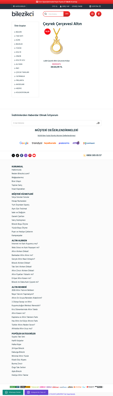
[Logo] (23, 13)
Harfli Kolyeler (18, 340)
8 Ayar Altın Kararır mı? (21, 278)
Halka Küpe (16, 344)
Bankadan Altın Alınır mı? (22, 255)
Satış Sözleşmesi (18, 220)
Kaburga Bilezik (18, 352)
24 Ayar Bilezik (18, 348)
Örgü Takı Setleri (19, 367)
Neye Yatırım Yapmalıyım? (23, 294)
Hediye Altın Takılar (20, 375)
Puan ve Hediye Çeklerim (22, 231)
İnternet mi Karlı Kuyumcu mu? (25, 243)
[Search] (56, 14)
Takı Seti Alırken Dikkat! (22, 266)
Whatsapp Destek (13, 392)
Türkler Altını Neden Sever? (23, 324)
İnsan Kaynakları (18, 189)
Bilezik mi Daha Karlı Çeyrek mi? (25, 282)
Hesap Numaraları (19, 201)
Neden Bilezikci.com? (21, 173)
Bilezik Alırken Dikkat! (21, 263)
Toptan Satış (17, 185)
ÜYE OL (54, 6)
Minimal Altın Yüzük (20, 356)
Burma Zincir (17, 363)
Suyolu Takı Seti (18, 336)
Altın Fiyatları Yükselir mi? (23, 274)
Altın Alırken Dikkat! (20, 251)
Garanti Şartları (18, 216)
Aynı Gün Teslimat (19, 208)
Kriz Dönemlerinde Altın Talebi (25, 309)
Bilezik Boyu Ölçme (20, 224)
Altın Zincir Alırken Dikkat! (23, 270)
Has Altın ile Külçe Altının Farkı (25, 321)
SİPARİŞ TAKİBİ (77, 6)
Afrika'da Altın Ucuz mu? (22, 328)
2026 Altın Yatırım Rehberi (23, 290)
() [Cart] (95, 6)
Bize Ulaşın (16, 181)
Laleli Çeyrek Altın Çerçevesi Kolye (56, 60)
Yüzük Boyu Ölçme (19, 227)
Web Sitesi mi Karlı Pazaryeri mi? (25, 247)
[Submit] (98, 123)
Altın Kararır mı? (18, 313)
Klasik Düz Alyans (19, 359)
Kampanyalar (17, 235)
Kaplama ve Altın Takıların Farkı (25, 317)
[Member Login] (65, 6)
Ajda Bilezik (17, 371)
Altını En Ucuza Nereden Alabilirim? (27, 298)
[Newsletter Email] (56, 123)
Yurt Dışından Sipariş (20, 204)
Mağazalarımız (18, 177)
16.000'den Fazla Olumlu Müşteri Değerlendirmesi (56, 135)
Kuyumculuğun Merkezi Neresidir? (26, 305)
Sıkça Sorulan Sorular (20, 197)
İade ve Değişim (18, 212)
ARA (66, 13)
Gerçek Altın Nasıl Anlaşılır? (23, 259)
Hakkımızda (16, 169)
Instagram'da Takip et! (36, 392)
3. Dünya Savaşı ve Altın (22, 301)
